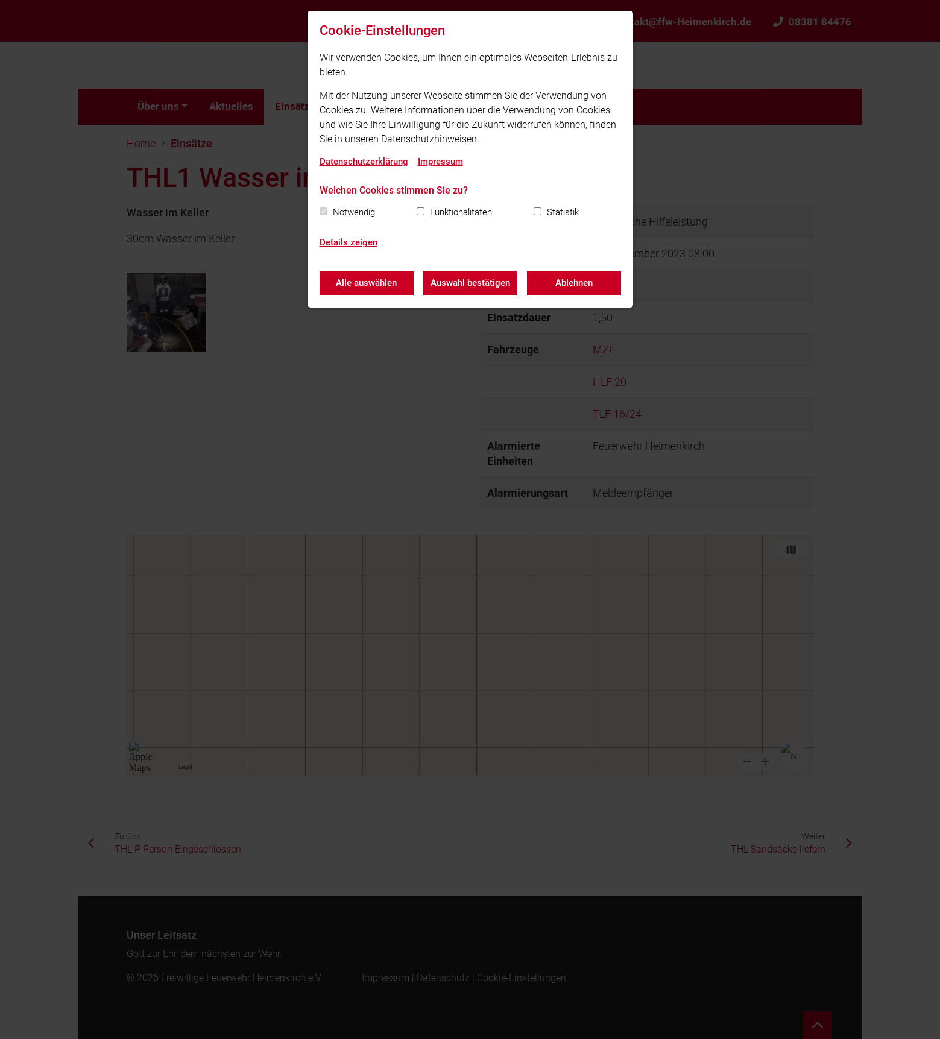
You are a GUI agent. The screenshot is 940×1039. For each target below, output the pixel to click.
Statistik (563, 212)
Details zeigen (348, 242)
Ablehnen (574, 282)
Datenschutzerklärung (364, 161)
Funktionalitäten (461, 212)
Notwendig (354, 212)
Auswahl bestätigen (470, 282)
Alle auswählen (366, 282)
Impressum (440, 161)
